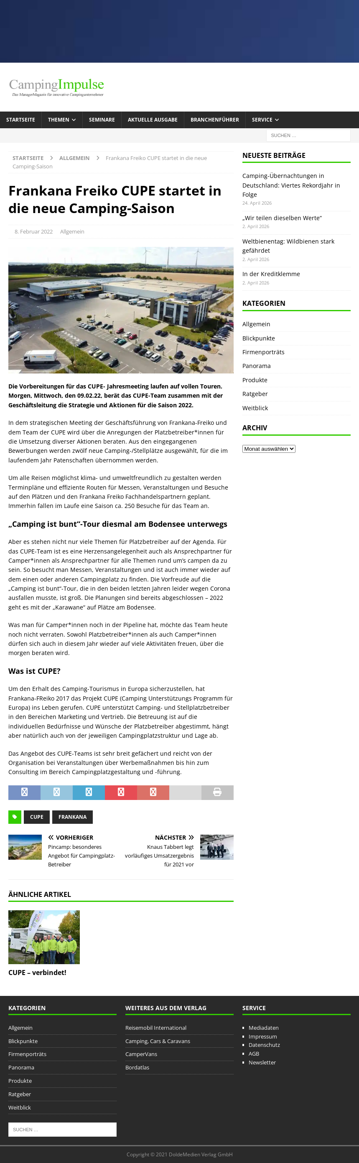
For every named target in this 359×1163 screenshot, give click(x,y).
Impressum (263, 1036)
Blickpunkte (258, 338)
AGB (254, 1053)
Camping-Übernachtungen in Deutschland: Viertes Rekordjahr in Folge (291, 185)
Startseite (20, 119)
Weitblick (255, 408)
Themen (58, 119)
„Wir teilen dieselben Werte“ (282, 218)
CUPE (36, 816)
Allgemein (72, 231)
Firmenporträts (263, 352)
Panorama (256, 366)
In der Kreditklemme (271, 274)
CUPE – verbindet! (37, 972)
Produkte (254, 380)
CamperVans (141, 1054)
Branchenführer (215, 119)
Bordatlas (137, 1067)
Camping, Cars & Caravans (157, 1041)
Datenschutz (264, 1045)
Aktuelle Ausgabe (153, 119)
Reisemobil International (155, 1027)
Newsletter (262, 1062)
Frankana (73, 816)
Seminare (102, 119)
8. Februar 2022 (34, 231)
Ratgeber (255, 394)
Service (262, 119)
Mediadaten (264, 1027)
